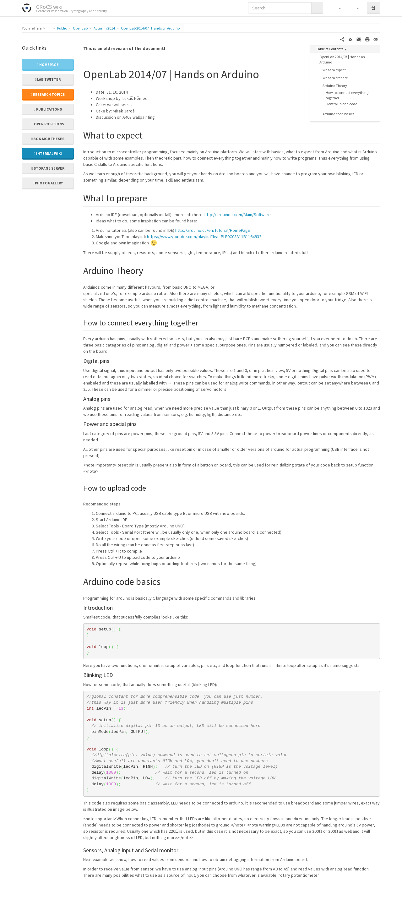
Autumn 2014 (104, 28)
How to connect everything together (347, 95)
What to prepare (335, 77)
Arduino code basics (338, 114)
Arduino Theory (335, 85)
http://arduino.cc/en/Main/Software (237, 214)
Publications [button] (48, 109)
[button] (337, 8)
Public (62, 28)
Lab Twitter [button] (48, 79)
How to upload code (341, 103)
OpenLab (80, 28)
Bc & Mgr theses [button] (47, 138)
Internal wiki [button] (48, 153)
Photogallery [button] (48, 183)
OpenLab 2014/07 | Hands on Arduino (150, 28)
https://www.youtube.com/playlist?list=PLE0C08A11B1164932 (204, 236)
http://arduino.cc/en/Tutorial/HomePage (212, 230)
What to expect (334, 70)
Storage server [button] (47, 168)
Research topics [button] (48, 94)
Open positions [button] (48, 124)
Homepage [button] (47, 64)
